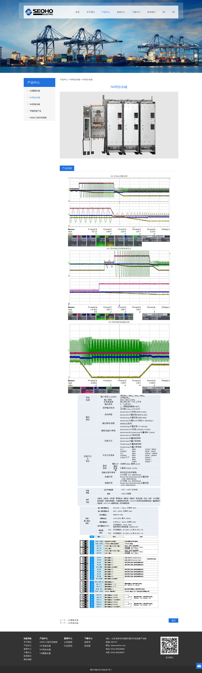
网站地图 (27, 659)
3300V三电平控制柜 (38, 117)
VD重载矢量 (35, 90)
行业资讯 (68, 646)
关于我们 (91, 12)
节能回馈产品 (35, 111)
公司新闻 (68, 642)
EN (173, 12)
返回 (173, 620)
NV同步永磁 (35, 97)
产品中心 (106, 12)
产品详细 (67, 168)
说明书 (87, 642)
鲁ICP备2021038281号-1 (101, 669)
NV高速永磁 (35, 104)
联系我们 (151, 12)
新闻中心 (121, 12)
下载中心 (136, 12)
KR (164, 12)
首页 (77, 12)
